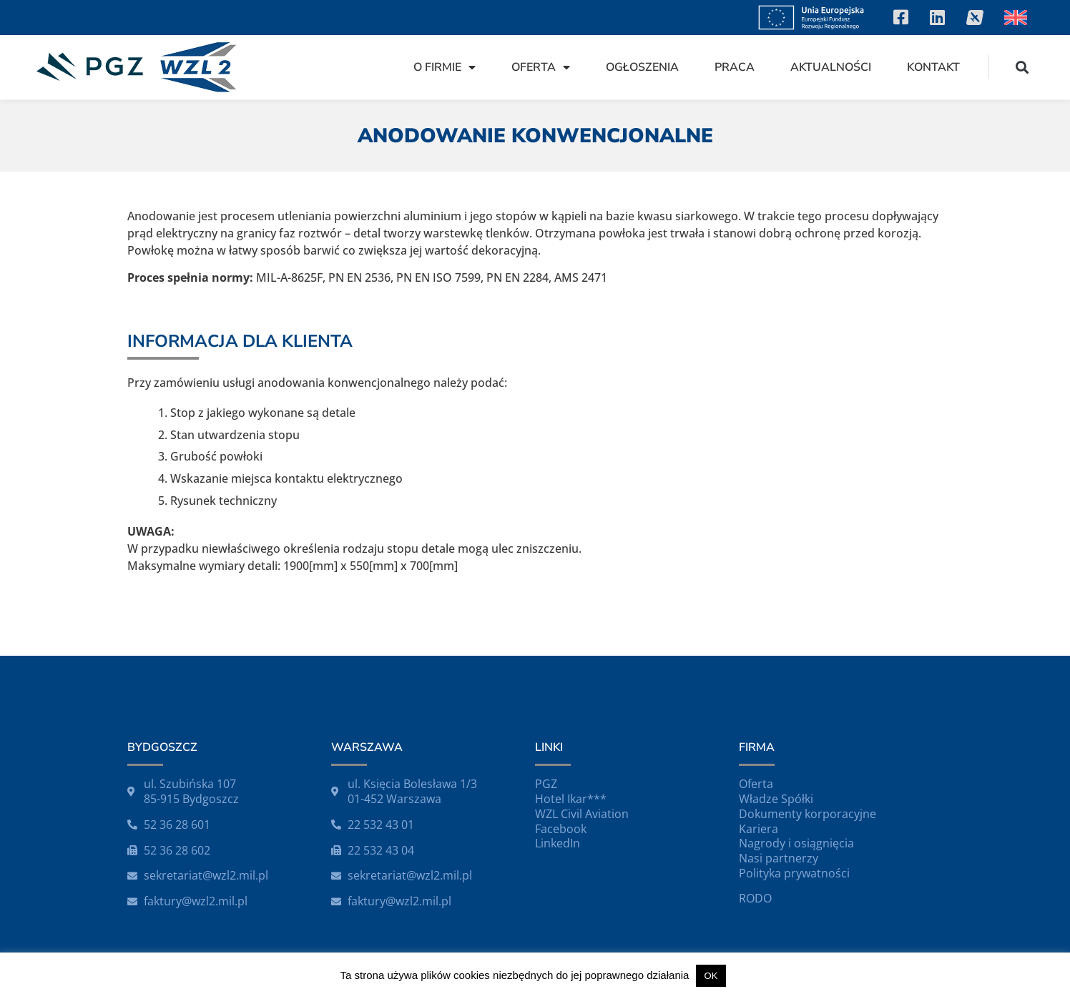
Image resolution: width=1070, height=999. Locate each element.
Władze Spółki (776, 799)
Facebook (560, 829)
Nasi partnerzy (778, 858)
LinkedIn (557, 843)
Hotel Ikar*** (571, 799)
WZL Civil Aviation (582, 814)
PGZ (546, 784)
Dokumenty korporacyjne (807, 814)
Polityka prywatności (794, 873)
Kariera (758, 829)
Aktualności (830, 67)
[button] (1022, 67)
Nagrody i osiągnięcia (796, 843)
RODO (755, 898)
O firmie (444, 67)
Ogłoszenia (642, 67)
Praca (735, 67)
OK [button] (711, 975)
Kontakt (933, 67)
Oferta (540, 67)
